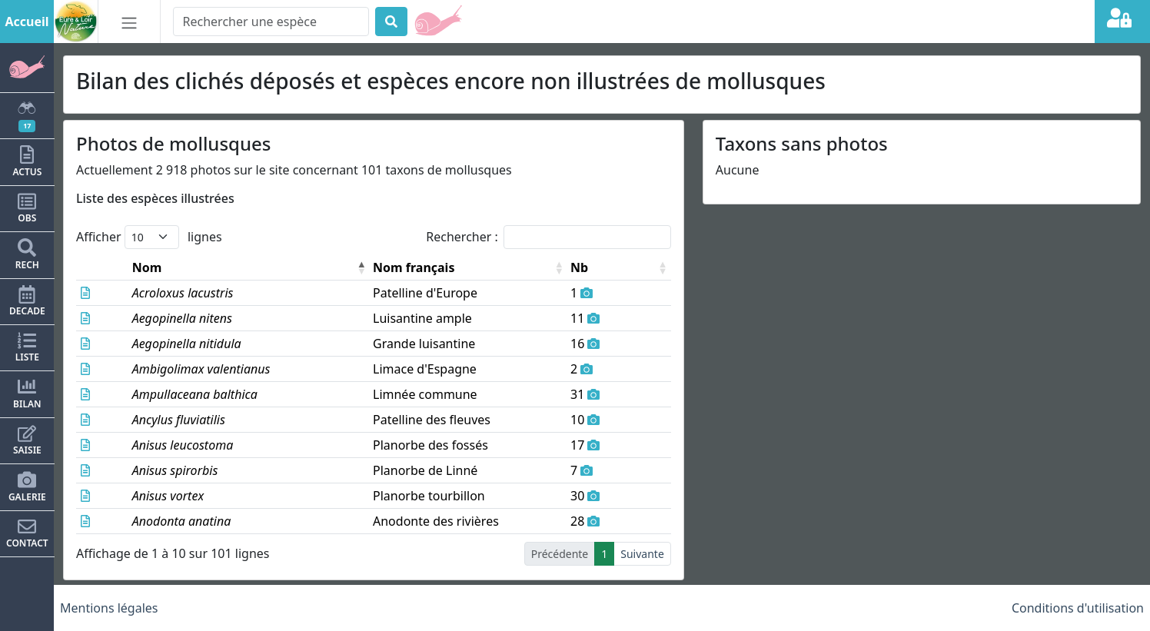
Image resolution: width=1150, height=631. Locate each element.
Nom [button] (126, 267)
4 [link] (538, 553)
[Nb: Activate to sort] (634, 268)
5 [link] (557, 553)
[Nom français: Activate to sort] (471, 268)
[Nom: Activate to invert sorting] (226, 268)
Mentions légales (109, 607)
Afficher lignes (149, 237)
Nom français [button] (387, 267)
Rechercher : (462, 236)
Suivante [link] (642, 553)
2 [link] (500, 553)
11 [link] (601, 553)
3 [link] (519, 553)
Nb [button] (610, 267)
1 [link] (480, 553)
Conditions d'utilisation (1078, 607)
